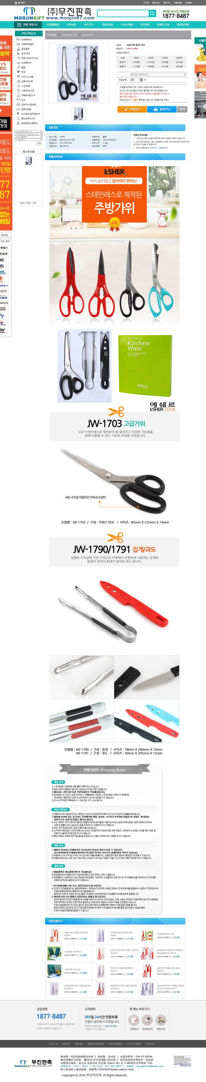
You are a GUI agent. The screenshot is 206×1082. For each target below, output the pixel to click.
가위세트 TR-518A (72, 969)
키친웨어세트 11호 (165, 934)
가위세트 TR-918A (72, 951)
